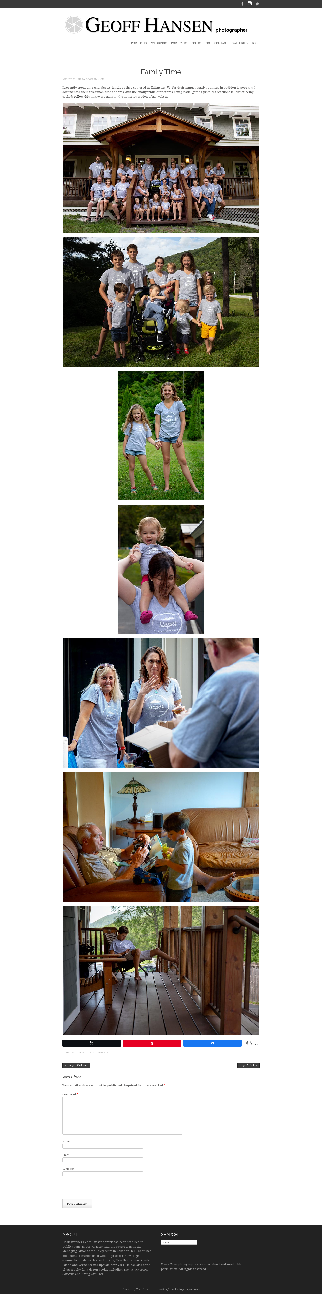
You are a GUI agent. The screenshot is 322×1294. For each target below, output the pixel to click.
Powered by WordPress (135, 1289)
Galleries (240, 43)
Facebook (242, 3)
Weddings (159, 43)
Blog (256, 43)
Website (68, 1169)
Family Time (161, 72)
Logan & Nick (248, 1065)
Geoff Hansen (95, 79)
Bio (207, 43)
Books (196, 43)
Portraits (179, 43)
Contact (221, 43)
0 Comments (100, 1052)
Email (66, 1155)
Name (66, 1141)
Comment (70, 1094)
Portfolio (139, 43)
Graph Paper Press (188, 1289)
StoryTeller (168, 1289)
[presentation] (93, 1189)
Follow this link (85, 96)
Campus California (76, 1065)
